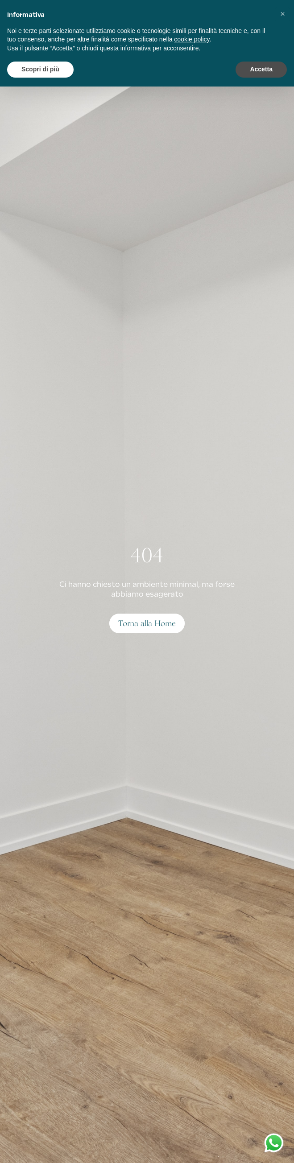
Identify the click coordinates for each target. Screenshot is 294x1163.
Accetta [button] (261, 69)
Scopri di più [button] (40, 69)
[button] (282, 14)
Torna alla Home (147, 623)
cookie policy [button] (191, 39)
